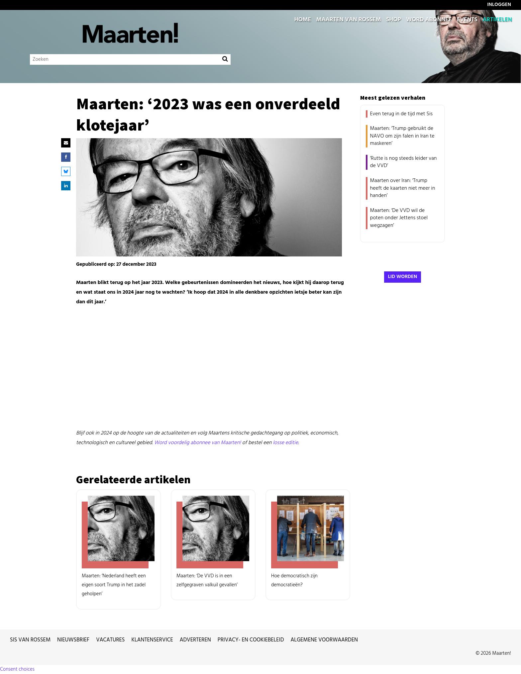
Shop (393, 20)
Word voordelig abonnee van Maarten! (197, 442)
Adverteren (195, 640)
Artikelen (497, 20)
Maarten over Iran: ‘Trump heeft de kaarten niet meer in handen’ (402, 188)
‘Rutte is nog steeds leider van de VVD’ (403, 162)
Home (302, 20)
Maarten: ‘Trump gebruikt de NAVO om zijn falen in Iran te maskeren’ (402, 136)
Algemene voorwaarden (324, 640)
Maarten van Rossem (348, 20)
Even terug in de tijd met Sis (401, 114)
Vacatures (110, 640)
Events (467, 20)
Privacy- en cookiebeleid (251, 640)
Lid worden (402, 277)
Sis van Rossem (30, 640)
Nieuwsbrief (73, 640)
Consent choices (17, 669)
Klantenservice (152, 640)
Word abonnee (429, 20)
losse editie (285, 442)
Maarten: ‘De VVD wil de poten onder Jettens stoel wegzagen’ (399, 218)
